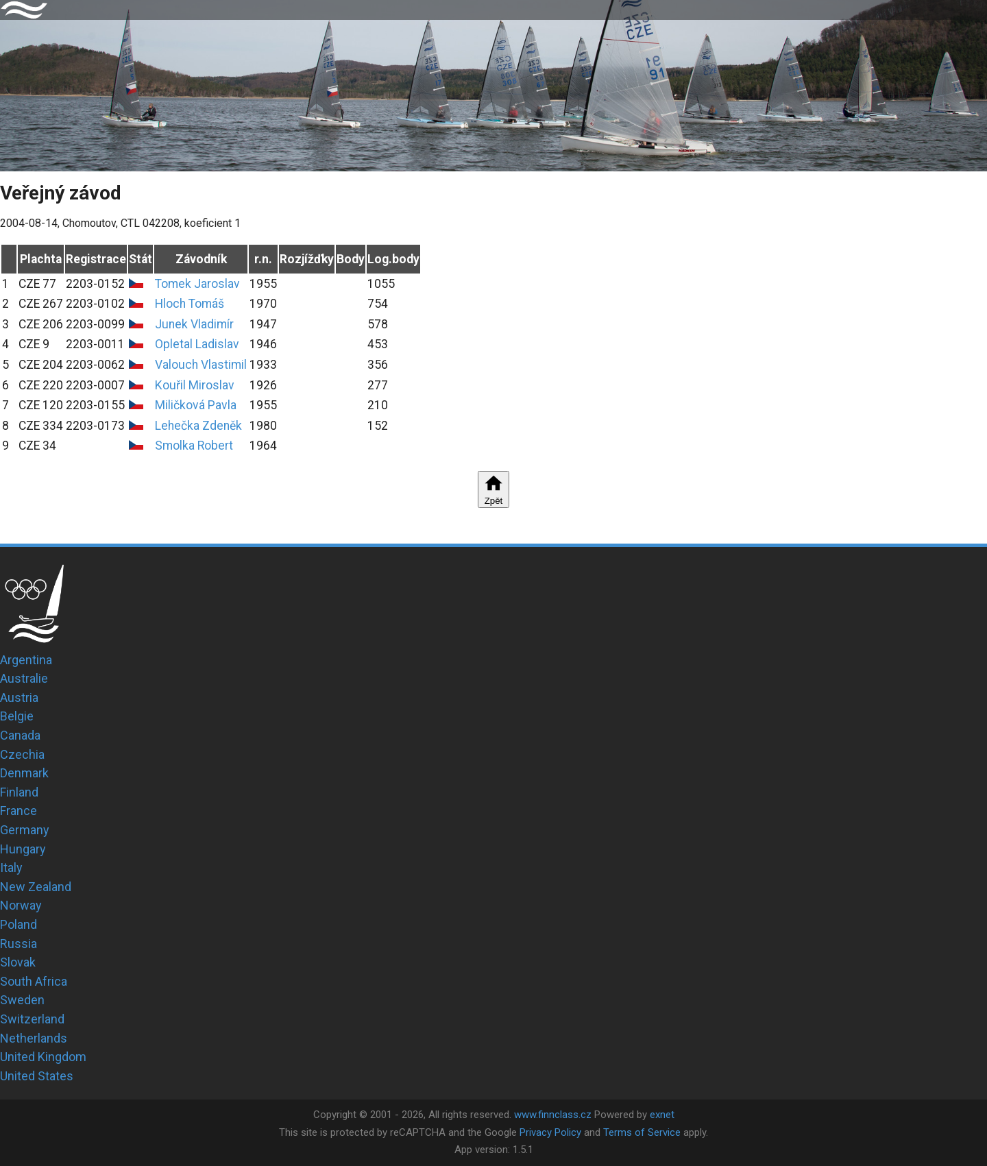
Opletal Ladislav (197, 344)
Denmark (24, 773)
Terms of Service (642, 1132)
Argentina (26, 660)
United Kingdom (43, 1056)
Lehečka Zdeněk (198, 426)
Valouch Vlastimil (201, 365)
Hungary (23, 849)
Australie (24, 678)
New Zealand (35, 886)
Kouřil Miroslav (194, 385)
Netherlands (33, 1038)
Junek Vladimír (194, 324)
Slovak (18, 962)
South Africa (33, 981)
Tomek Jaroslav (197, 284)
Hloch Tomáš (189, 304)
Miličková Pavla (195, 405)
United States (36, 1076)
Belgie (17, 716)
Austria (19, 697)
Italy (11, 867)
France (18, 810)
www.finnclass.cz (553, 1114)
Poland (18, 924)
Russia (18, 943)
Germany (24, 830)
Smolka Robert (194, 445)
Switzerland (32, 1019)
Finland (19, 792)
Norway (21, 905)
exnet (662, 1114)
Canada (20, 735)
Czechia (22, 754)
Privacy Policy (550, 1132)
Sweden (22, 1000)
